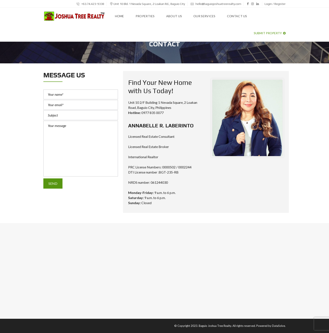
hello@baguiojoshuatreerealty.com (216, 4)
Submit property (270, 33)
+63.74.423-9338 (90, 4)
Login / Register (275, 4)
